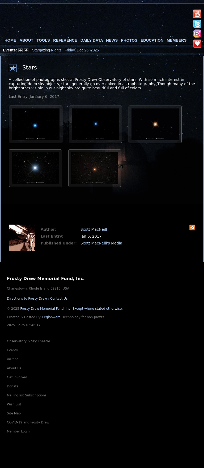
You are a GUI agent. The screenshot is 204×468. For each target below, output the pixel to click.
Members (177, 40)
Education (152, 40)
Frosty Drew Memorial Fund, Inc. (71, 308)
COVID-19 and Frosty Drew (28, 422)
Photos (129, 40)
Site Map (14, 413)
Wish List (14, 404)
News (112, 40)
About (26, 40)
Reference (65, 40)
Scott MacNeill (93, 229)
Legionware (51, 317)
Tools (43, 40)
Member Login (18, 431)
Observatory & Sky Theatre (28, 341)
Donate (13, 386)
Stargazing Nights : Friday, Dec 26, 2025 (65, 50)
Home (10, 40)
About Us (14, 368)
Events (12, 350)
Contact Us (59, 298)
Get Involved (17, 377)
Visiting (13, 359)
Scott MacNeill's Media (101, 243)
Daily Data (91, 40)
